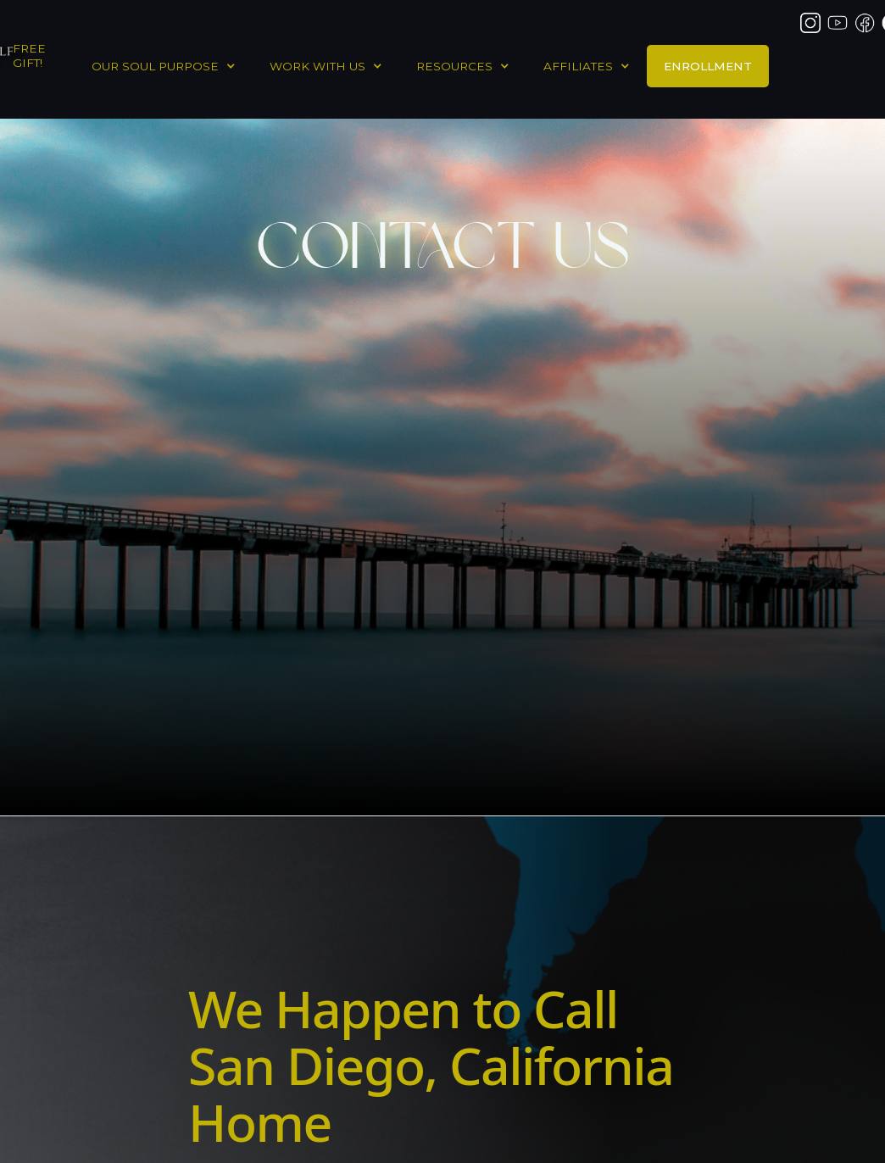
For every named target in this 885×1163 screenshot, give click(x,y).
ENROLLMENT (708, 66)
